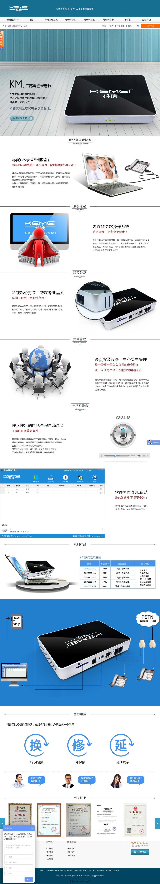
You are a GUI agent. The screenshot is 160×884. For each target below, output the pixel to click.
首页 (32, 19)
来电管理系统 (51, 19)
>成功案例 (49, 859)
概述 (104, 26)
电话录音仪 (70, 19)
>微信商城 (71, 855)
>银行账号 (71, 852)
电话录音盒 (89, 19)
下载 (137, 26)
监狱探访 (146, 19)
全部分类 (13, 19)
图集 (130, 26)
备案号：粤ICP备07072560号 (80, 881)
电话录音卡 (108, 19)
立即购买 (150, 26)
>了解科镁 (49, 848)
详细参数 (120, 26)
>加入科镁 (49, 852)
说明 (111, 26)
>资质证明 (49, 855)
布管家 (127, 19)
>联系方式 (71, 848)
